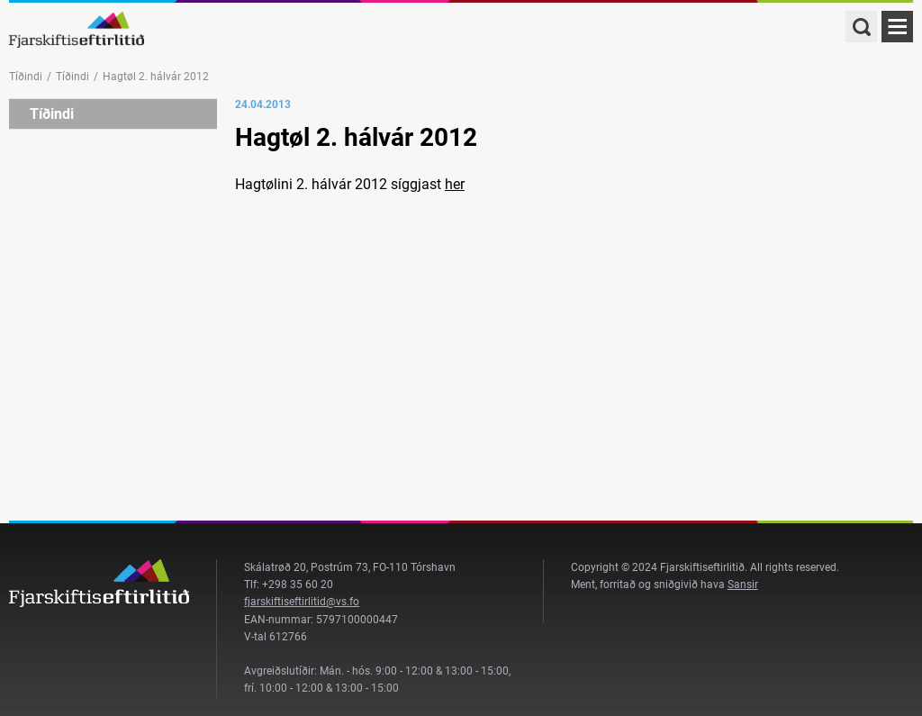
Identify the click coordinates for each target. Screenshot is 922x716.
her (455, 184)
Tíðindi (25, 76)
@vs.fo (342, 601)
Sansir (743, 584)
